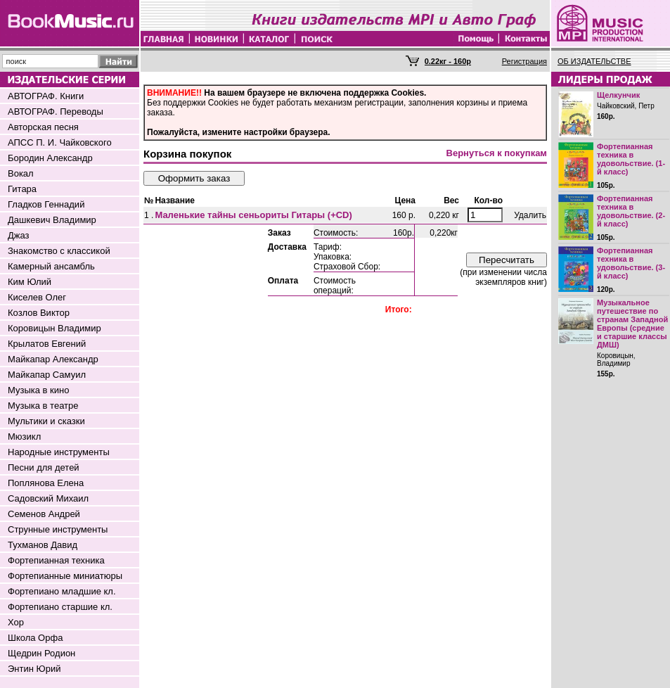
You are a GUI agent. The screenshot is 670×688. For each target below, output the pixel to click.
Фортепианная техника (56, 560)
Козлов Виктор (39, 312)
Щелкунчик (618, 95)
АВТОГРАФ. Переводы (55, 111)
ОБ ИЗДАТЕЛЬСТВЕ (594, 61)
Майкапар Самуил (47, 374)
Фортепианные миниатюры (65, 576)
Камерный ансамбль (51, 266)
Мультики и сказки (46, 421)
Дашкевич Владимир (52, 220)
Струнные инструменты (58, 529)
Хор (16, 622)
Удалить (530, 215)
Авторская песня (43, 127)
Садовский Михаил (48, 498)
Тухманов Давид (42, 545)
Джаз (19, 235)
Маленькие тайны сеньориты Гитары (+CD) (253, 215)
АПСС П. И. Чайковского (60, 142)
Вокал (21, 173)
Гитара (22, 189)
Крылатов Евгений (47, 343)
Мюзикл (24, 436)
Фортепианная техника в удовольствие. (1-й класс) (631, 159)
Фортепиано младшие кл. (62, 591)
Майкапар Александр (53, 359)
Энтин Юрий (34, 668)
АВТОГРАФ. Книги (46, 96)
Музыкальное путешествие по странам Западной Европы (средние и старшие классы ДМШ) (632, 323)
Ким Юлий (29, 281)
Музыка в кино (38, 390)
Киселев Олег (37, 297)
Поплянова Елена (46, 483)
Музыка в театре (43, 405)
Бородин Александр (50, 158)
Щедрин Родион (41, 653)
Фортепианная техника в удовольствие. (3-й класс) (631, 263)
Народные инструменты (59, 452)
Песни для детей (43, 467)
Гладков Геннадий (46, 204)
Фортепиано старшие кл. (60, 606)
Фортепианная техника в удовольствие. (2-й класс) (631, 211)
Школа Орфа (35, 637)
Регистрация (524, 61)
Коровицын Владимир (54, 328)
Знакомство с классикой (59, 251)
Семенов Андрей (44, 514)
